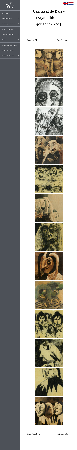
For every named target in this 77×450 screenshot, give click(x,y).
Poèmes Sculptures (7, 29)
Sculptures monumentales (9, 45)
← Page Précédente (32, 40)
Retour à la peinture (8, 34)
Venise (4, 40)
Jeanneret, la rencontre (8, 24)
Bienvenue (5, 13)
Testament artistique (8, 56)
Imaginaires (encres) (8, 50)
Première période (7, 18)
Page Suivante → (63, 40)
